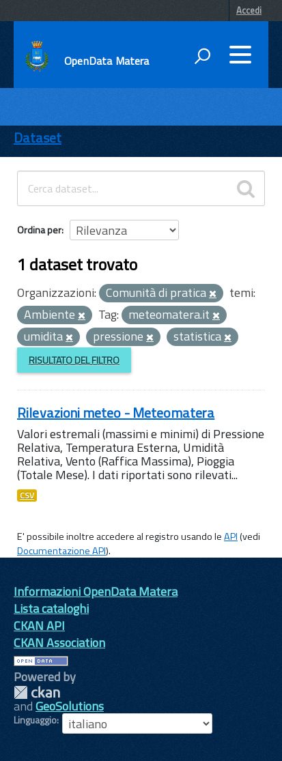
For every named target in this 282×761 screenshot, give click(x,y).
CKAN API (39, 625)
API (231, 536)
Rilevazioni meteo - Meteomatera (115, 412)
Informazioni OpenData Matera (96, 591)
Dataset (37, 137)
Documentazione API (61, 550)
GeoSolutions (70, 706)
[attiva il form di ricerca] (202, 56)
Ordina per (39, 229)
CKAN (37, 692)
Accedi (249, 10)
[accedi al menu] (240, 55)
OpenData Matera (106, 60)
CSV (27, 495)
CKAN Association (59, 642)
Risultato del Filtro (74, 360)
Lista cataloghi (51, 608)
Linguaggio (35, 720)
